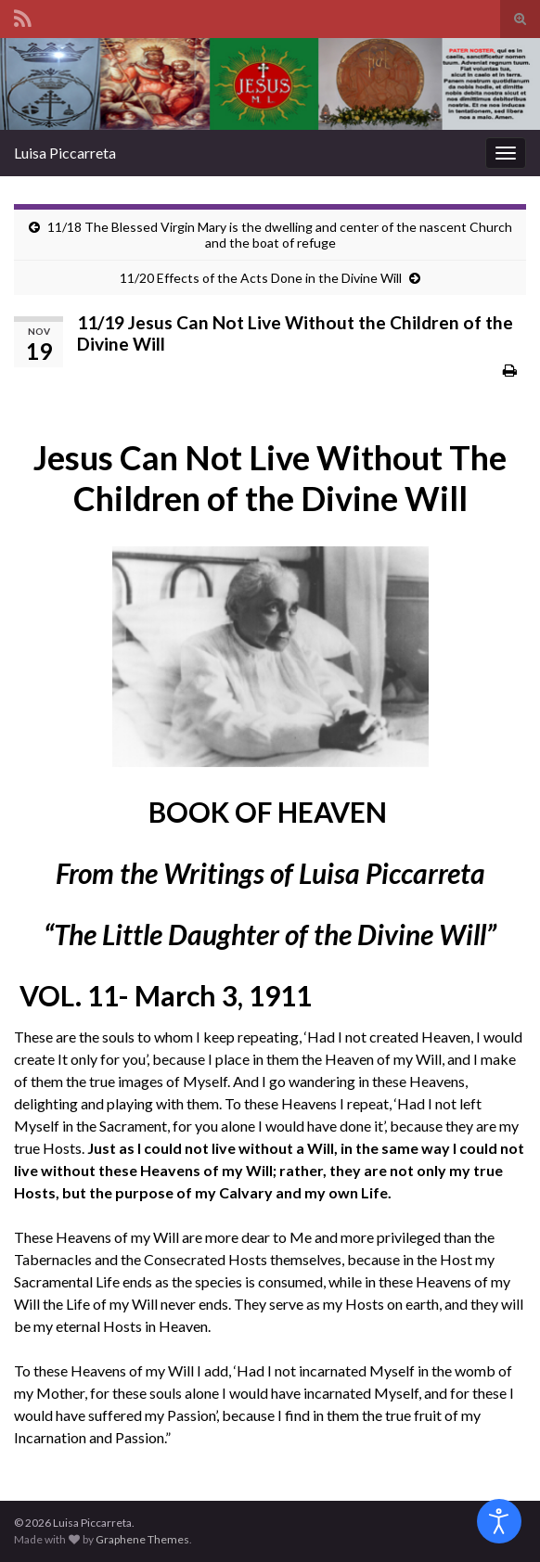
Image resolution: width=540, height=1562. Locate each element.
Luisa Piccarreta (65, 152)
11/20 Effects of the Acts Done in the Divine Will (261, 278)
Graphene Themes (142, 1539)
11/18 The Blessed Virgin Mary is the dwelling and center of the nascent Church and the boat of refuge (279, 234)
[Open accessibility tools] (499, 1521)
